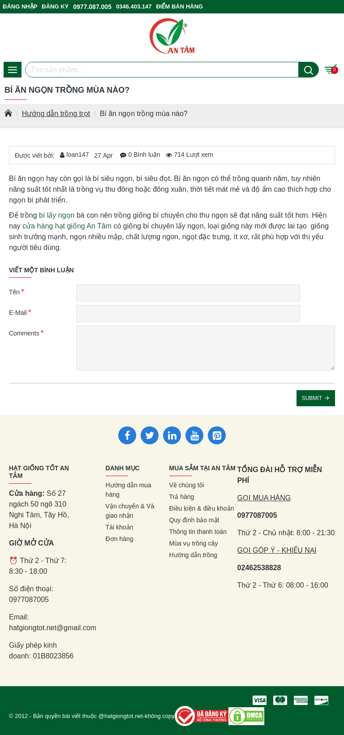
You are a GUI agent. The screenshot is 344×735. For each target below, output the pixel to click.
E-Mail (18, 312)
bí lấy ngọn (56, 215)
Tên (14, 292)
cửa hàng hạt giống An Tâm (67, 226)
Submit (312, 398)
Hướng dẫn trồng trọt (56, 113)
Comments (24, 333)
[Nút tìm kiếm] (308, 69)
